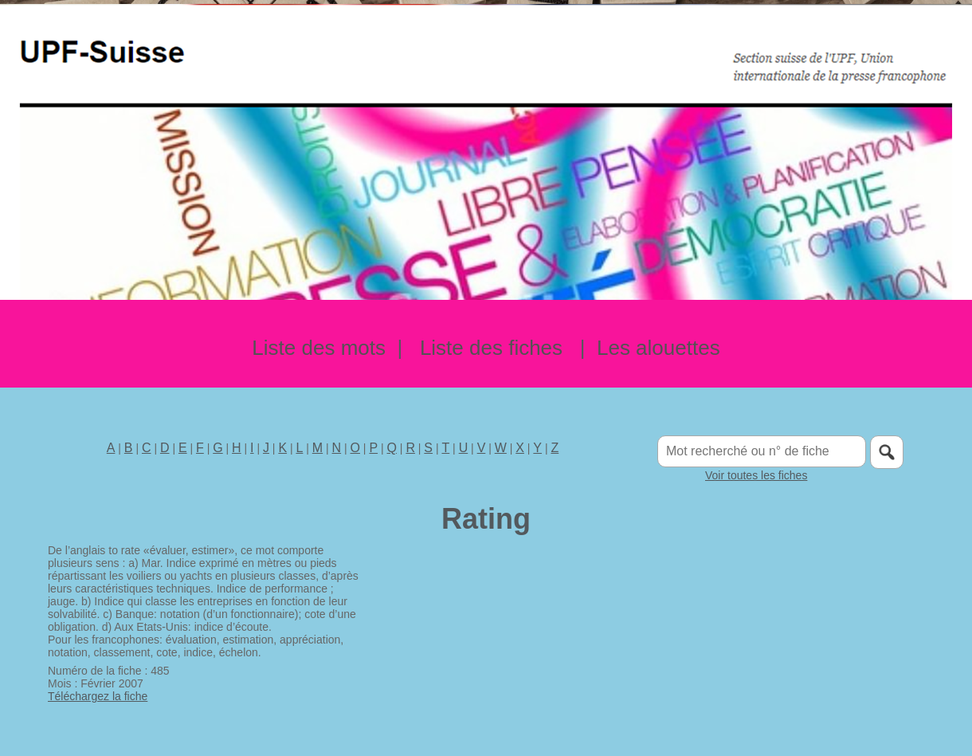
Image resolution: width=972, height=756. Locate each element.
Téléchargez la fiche (97, 696)
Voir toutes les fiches (756, 475)
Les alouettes (658, 348)
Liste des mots (319, 348)
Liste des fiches (491, 348)
